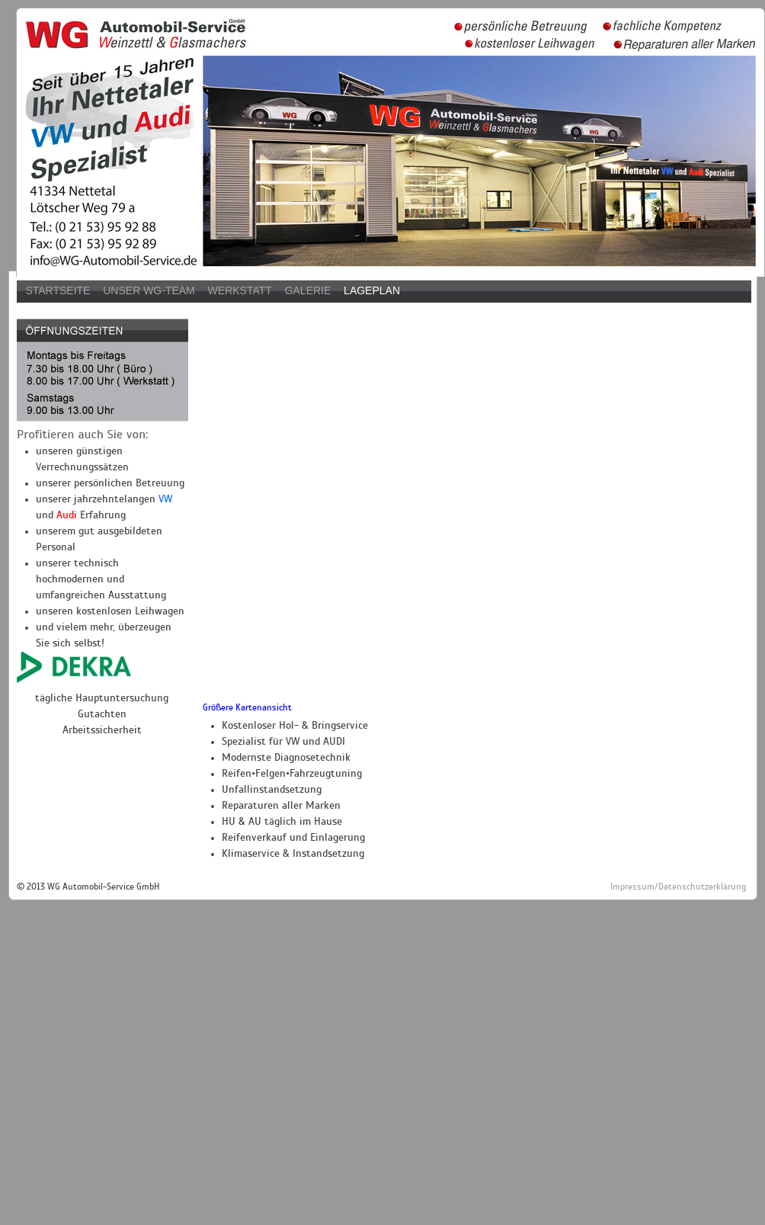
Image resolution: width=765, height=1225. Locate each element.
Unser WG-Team (149, 290)
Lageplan (372, 290)
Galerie (308, 290)
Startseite (57, 290)
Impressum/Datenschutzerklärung (678, 886)
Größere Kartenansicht (247, 707)
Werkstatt (240, 290)
